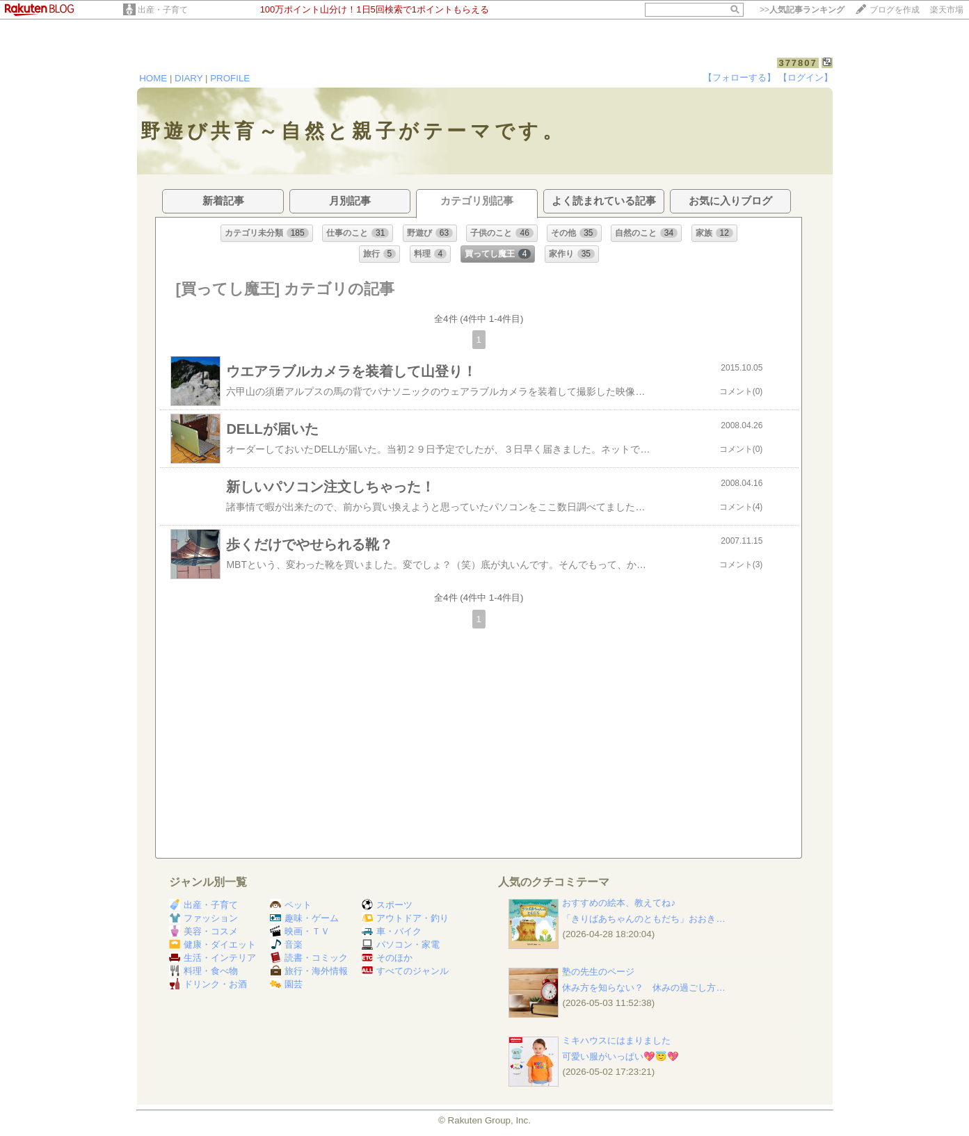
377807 (797, 63)
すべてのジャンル (405, 971)
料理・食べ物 (203, 971)
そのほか (387, 957)
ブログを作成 (895, 10)
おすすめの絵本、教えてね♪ (618, 903)
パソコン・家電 (401, 944)
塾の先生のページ (598, 971)
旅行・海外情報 (309, 971)
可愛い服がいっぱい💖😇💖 (620, 1056)
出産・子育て (163, 10)
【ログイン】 (805, 77)
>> (802, 10)
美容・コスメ (203, 931)
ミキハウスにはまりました (616, 1040)
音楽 (286, 944)
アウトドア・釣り (405, 918)
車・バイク (392, 931)
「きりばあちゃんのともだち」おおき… (643, 919)
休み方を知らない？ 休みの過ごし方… (643, 987)
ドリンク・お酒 (208, 984)
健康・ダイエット (212, 944)
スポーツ (387, 905)
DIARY (188, 78)
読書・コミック (309, 957)
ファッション (203, 918)
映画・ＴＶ (300, 931)
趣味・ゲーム (304, 918)
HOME (153, 78)
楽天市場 (946, 10)
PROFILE (230, 78)
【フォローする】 (739, 77)
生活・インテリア (212, 957)
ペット (291, 905)
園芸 (286, 984)
